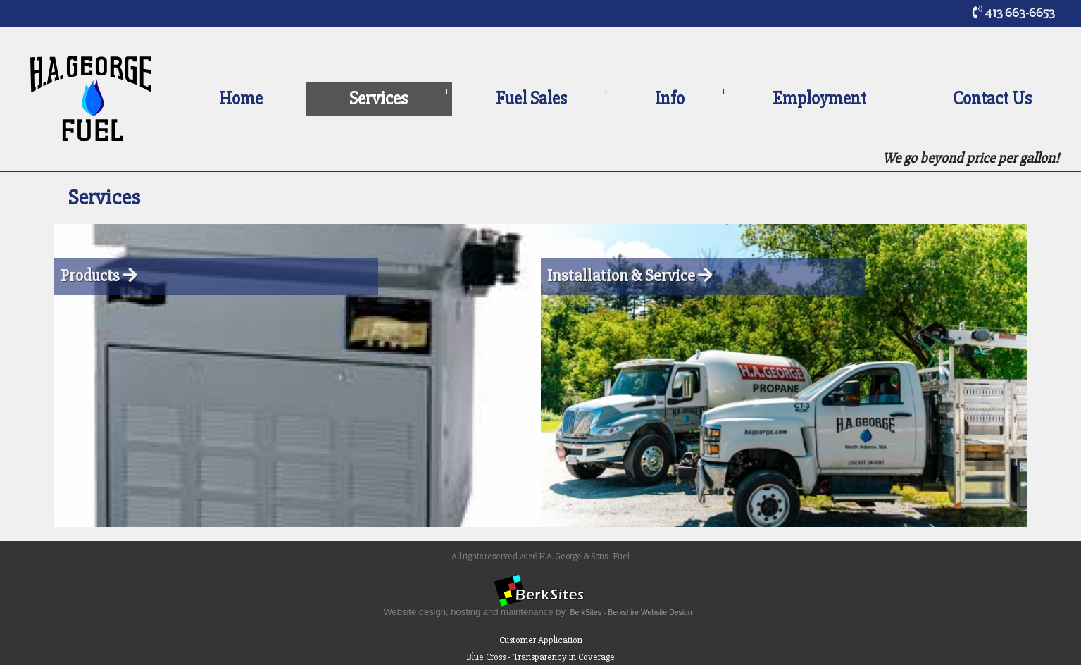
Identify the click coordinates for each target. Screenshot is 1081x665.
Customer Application (540, 640)
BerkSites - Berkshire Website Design (631, 612)
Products (99, 276)
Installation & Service (630, 276)
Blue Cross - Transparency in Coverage (540, 657)
